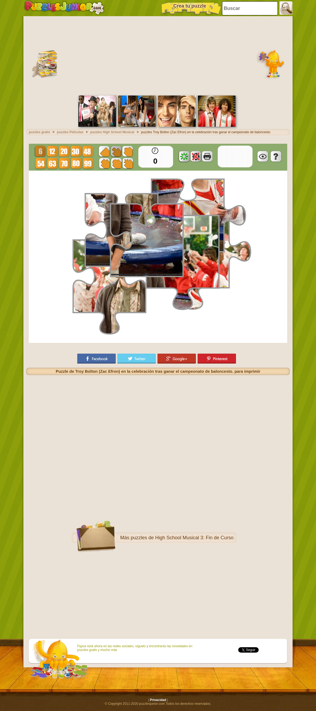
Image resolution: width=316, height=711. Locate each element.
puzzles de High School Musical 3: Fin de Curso (182, 537)
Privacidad (158, 700)
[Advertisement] (158, 55)
